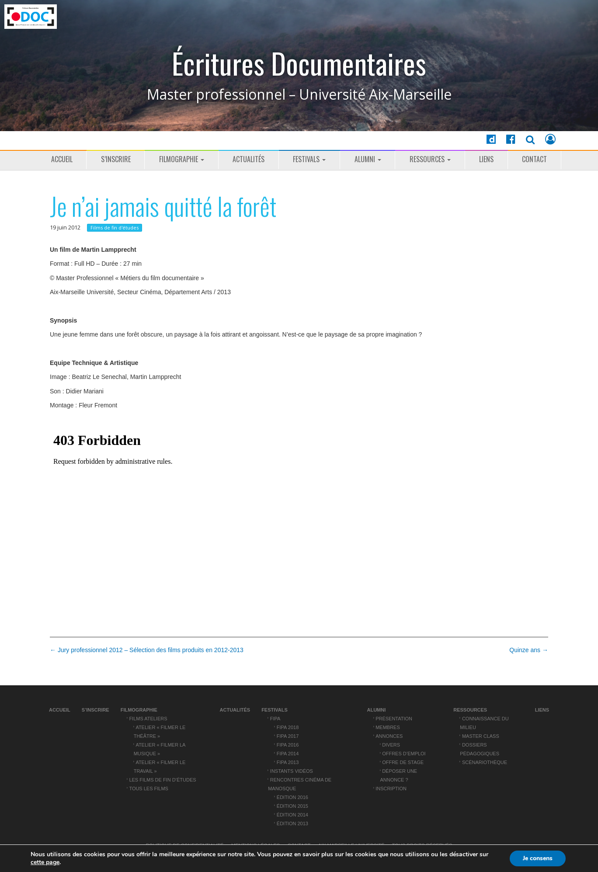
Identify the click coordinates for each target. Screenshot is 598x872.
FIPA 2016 (288, 744)
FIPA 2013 (288, 762)
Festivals (309, 159)
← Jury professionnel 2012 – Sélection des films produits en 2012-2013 (146, 649)
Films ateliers (148, 718)
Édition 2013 (292, 823)
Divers (391, 744)
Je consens (538, 858)
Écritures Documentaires (299, 63)
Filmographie (181, 159)
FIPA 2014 (288, 753)
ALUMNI (368, 159)
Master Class (480, 736)
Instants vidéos (291, 771)
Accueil (62, 159)
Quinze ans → (528, 649)
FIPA (275, 718)
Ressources (430, 159)
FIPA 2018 (288, 727)
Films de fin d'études (114, 227)
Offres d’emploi (403, 753)
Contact (534, 159)
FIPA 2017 (288, 736)
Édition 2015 (292, 806)
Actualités (248, 159)
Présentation (393, 718)
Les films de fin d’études (162, 779)
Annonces (389, 736)
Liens (486, 159)
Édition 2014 (292, 814)
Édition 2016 (292, 797)
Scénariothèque (484, 762)
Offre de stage (403, 762)
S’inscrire (116, 159)
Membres (387, 727)
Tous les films (148, 788)
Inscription (391, 788)
